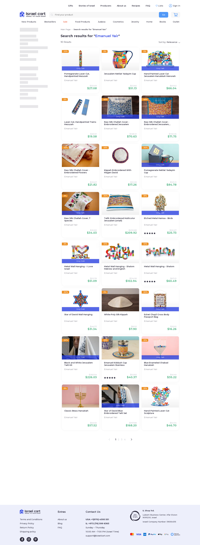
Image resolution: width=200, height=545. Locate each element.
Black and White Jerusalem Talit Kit (78, 364)
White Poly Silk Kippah (116, 314)
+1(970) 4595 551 (100, 519)
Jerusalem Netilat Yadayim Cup (120, 74)
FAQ (148, 5)
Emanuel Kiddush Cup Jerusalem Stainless (115, 364)
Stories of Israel (87, 5)
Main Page (66, 29)
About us (121, 5)
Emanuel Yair (71, 80)
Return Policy (27, 527)
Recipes (136, 5)
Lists (160, 5)
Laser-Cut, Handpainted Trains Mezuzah (80, 123)
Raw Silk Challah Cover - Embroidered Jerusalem (116, 123)
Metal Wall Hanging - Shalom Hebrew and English (119, 267)
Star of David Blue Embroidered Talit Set (115, 412)
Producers (105, 5)
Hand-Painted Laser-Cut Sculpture (156, 412)
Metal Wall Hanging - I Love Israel (78, 267)
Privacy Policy (27, 523)
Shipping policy (28, 531)
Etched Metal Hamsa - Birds (158, 218)
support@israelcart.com (98, 535)
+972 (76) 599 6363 (99, 523)
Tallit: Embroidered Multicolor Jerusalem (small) (119, 219)
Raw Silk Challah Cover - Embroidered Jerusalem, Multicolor (156, 123)
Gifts (70, 5)
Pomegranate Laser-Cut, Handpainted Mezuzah (77, 75)
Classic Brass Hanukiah (76, 411)
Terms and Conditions (31, 519)
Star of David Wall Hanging (78, 314)
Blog (60, 523)
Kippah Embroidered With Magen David (117, 171)
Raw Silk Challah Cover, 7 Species (77, 219)
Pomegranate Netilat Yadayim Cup (159, 171)
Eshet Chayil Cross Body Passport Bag (156, 315)
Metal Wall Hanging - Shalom (159, 266)
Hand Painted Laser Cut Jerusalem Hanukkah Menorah (160, 75)
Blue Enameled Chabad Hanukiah (156, 364)
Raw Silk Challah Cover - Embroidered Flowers (76, 171)
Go (163, 14)
